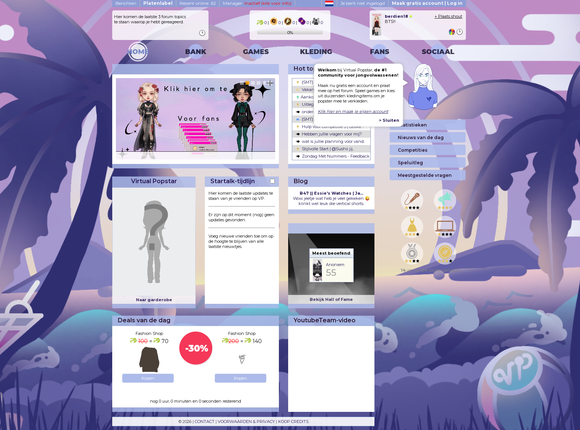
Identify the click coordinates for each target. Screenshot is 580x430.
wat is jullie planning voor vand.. (330, 141)
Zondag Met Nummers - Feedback (333, 156)
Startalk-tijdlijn (232, 181)
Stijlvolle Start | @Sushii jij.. (325, 148)
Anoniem (335, 264)
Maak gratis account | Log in (427, 3)
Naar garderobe (154, 299)
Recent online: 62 (198, 3)
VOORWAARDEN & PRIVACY (246, 421)
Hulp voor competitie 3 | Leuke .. (330, 126)
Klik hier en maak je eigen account (353, 111)
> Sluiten (389, 120)
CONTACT (204, 421)
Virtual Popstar (154, 181)
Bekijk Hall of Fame (331, 299)
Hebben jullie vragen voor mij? (329, 134)
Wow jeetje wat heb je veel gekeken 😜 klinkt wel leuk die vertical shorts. (331, 198)
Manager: (257, 3)
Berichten (126, 3)
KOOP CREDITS (293, 421)
